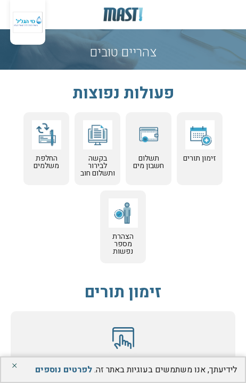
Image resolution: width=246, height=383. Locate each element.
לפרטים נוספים (63, 369)
